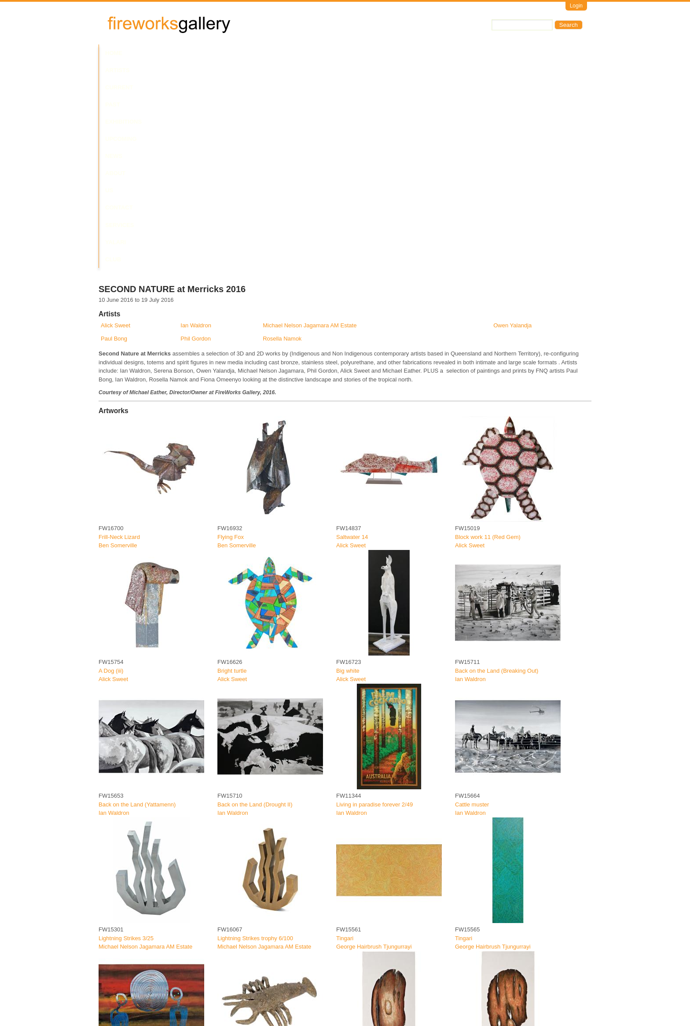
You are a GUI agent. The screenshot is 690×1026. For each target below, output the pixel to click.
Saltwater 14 (352, 330)
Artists (143, 53)
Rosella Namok (282, 132)
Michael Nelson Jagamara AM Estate (309, 119)
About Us (344, 53)
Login (576, 6)
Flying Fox (230, 330)
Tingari (344, 732)
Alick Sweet (115, 119)
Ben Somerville (118, 339)
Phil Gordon (195, 132)
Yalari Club (461, 53)
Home (113, 53)
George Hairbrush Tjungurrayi (374, 740)
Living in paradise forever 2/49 (374, 598)
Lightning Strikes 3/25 (126, 732)
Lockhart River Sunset (127, 866)
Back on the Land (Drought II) (255, 598)
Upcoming (279, 53)
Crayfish (228, 866)
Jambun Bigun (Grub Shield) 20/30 (143, 1000)
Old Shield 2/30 (474, 866)
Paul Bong (114, 132)
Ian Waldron (195, 119)
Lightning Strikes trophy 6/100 (255, 732)
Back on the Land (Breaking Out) (496, 464)
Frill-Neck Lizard (119, 330)
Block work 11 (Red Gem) (488, 330)
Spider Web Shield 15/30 (368, 866)
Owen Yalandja (512, 119)
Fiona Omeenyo (119, 874)
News (311, 53)
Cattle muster (472, 598)
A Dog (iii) (111, 464)
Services (418, 53)
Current (179, 53)
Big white (348, 464)
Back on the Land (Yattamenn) (137, 598)
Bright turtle (231, 464)
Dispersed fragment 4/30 (248, 1000)
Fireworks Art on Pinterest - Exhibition (384, 883)
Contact (382, 53)
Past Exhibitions (227, 53)
